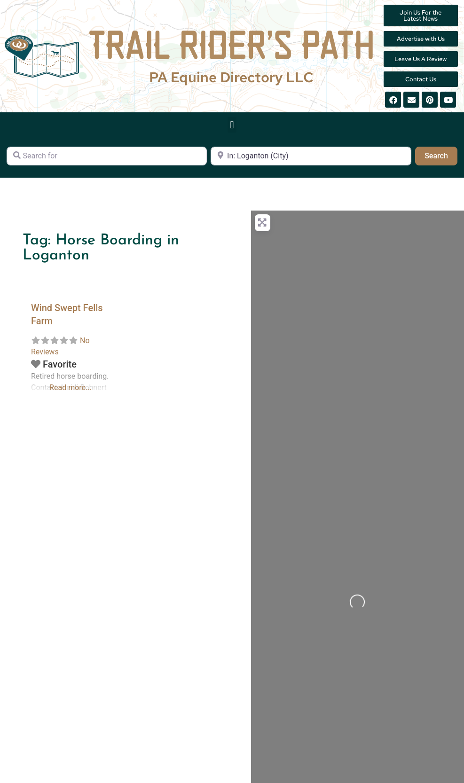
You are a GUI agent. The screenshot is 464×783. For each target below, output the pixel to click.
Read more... (70, 387)
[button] (232, 125)
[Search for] (107, 156)
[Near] (311, 156)
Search (441, 155)
